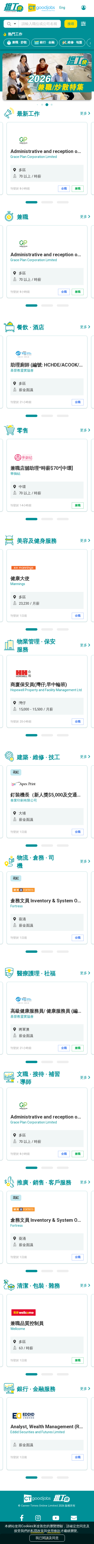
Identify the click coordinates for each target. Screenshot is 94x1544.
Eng (62, 7)
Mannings (17, 584)
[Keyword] (39, 24)
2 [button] (47, 202)
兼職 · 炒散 (17, 42)
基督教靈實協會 (22, 370)
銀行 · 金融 (44, 42)
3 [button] (63, 202)
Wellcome (17, 1329)
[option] (47, 158)
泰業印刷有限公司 (23, 800)
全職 (64, 188)
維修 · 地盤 (72, 42)
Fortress (16, 906)
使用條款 (53, 1531)
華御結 (15, 473)
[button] (11, 24)
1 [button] (31, 202)
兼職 (78, 188)
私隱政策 (37, 1531)
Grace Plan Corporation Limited (33, 157)
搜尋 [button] (70, 24)
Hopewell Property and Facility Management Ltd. (46, 690)
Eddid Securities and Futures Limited (37, 1432)
